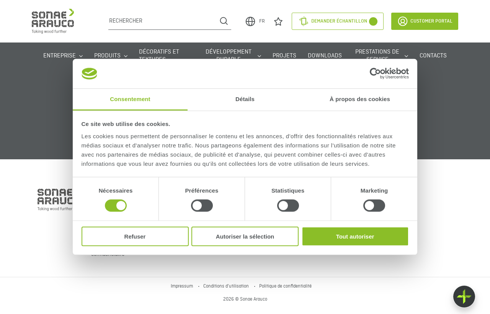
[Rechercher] (162, 21)
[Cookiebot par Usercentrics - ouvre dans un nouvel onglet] (375, 73)
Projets (284, 56)
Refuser (135, 236)
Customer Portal (424, 21)
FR (255, 21)
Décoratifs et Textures (159, 56)
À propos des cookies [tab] (360, 99)
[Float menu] (464, 296)
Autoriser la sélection (245, 236)
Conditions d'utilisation (226, 286)
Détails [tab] (245, 99)
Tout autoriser (355, 236)
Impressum (182, 286)
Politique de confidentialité (285, 286)
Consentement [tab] (130, 99)
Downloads (325, 56)
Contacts (433, 56)
